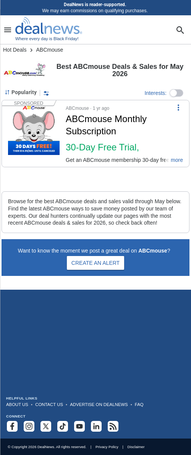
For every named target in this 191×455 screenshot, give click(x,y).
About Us (17, 404)
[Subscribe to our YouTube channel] (79, 426)
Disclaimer (136, 447)
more (177, 160)
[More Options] (178, 107)
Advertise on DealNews (99, 404)
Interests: (155, 93)
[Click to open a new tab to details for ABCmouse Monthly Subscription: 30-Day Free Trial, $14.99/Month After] (34, 133)
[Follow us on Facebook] (12, 426)
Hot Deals (14, 50)
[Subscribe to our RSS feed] (113, 426)
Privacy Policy (107, 447)
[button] (176, 93)
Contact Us (49, 404)
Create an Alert (95, 263)
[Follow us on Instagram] (29, 426)
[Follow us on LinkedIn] (96, 426)
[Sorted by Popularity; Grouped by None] (21, 92)
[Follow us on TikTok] (63, 426)
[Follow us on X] (46, 426)
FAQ (139, 404)
